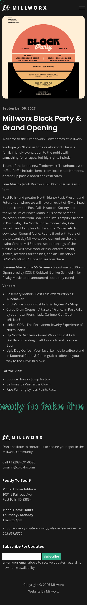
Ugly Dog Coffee (18, 350)
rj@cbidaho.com (23, 467)
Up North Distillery (20, 335)
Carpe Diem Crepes (20, 309)
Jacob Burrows (33, 184)
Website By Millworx (43, 591)
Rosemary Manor (19, 294)
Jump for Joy (40, 379)
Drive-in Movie (14, 267)
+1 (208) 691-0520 (22, 462)
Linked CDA (15, 325)
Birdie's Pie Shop (19, 304)
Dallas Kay (69, 184)
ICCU (28, 272)
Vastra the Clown (38, 384)
